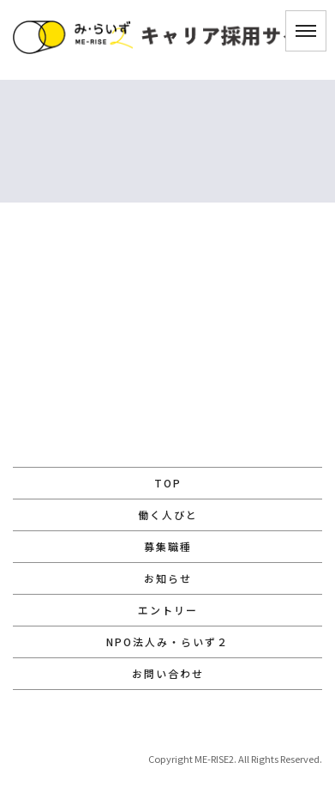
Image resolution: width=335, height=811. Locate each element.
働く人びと (168, 514)
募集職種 (168, 546)
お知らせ (168, 578)
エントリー (168, 609)
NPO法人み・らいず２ (167, 641)
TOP (168, 482)
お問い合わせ (168, 673)
